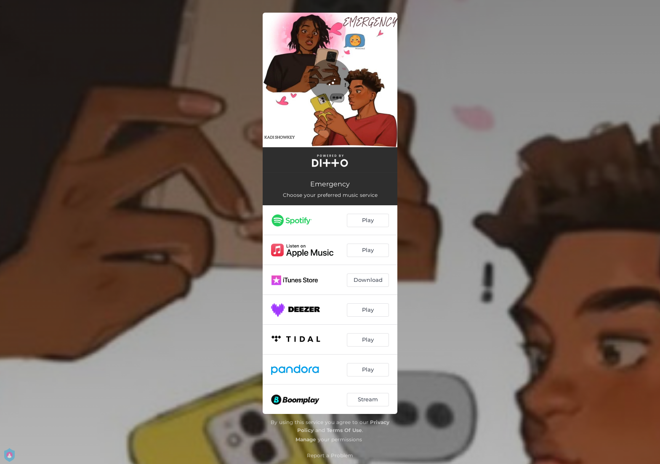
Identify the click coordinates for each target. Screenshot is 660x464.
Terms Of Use (344, 430)
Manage (305, 439)
